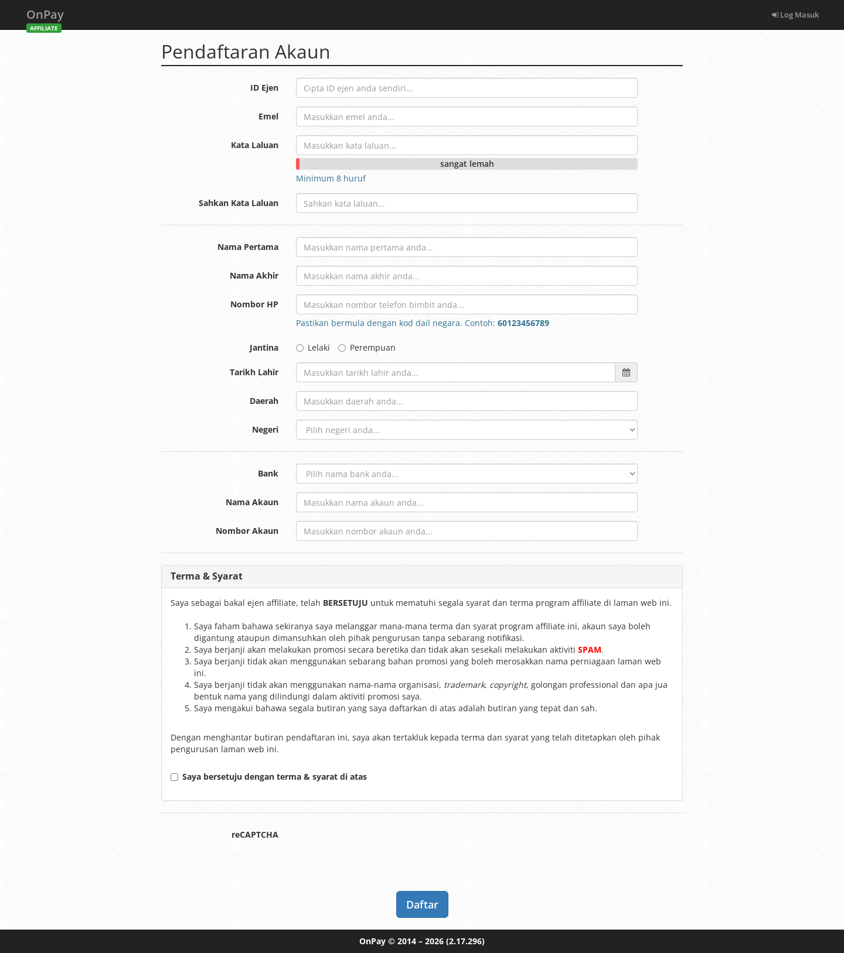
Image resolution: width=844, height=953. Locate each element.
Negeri (265, 429)
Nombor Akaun (247, 530)
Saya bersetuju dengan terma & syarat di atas (269, 776)
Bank (268, 473)
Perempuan (367, 347)
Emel (268, 116)
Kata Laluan (254, 144)
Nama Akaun (252, 502)
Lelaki (313, 347)
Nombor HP (254, 304)
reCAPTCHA (255, 834)
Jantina (264, 347)
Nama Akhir (254, 275)
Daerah (264, 400)
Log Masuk (795, 14)
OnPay (45, 17)
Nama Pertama (247, 246)
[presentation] (385, 847)
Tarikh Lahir (254, 372)
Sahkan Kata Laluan (238, 202)
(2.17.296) (465, 941)
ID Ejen (264, 87)
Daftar (422, 904)
